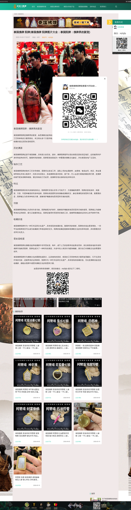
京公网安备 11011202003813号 (85, 497)
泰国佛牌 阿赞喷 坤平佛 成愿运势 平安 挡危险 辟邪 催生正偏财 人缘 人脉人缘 (24, 389)
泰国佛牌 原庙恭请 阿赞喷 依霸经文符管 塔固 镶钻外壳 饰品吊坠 (75, 389)
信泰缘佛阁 (64, 490)
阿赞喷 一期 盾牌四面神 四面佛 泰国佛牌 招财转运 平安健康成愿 (75, 350)
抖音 (96, 158)
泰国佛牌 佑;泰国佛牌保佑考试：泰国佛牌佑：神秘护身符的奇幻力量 (69, 309)
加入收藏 (128, 1)
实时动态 (97, 6)
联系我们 (107, 6)
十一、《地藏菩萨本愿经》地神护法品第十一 (110, 236)
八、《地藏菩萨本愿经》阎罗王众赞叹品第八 (96, 285)
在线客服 (119, 27)
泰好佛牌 (44, 490)
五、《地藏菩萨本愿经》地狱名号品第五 (110, 285)
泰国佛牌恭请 (45, 6)
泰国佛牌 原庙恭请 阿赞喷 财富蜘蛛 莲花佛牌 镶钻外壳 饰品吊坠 (24, 428)
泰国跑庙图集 (87, 6)
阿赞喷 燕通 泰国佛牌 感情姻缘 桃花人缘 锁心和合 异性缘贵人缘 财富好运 (24, 467)
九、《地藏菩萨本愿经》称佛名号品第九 (110, 310)
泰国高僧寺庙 (98, 493)
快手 (110, 158)
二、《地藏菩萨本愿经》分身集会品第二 (96, 310)
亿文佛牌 (25, 490)
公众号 (110, 174)
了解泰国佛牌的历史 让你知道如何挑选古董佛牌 (109, 142)
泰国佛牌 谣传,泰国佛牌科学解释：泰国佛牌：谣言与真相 (31, 309)
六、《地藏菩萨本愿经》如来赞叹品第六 (110, 260)
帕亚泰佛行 (54, 490)
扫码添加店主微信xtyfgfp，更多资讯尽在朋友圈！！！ (79, 139)
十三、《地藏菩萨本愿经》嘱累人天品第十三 (96, 236)
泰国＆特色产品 (73, 6)
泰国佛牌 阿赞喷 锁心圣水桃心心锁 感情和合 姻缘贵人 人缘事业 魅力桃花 (49, 350)
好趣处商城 (75, 490)
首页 (37, 6)
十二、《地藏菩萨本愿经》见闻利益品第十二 (110, 211)
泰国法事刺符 (59, 6)
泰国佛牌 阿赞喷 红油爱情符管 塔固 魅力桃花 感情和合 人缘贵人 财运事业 (49, 428)
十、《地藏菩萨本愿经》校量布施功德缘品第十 (96, 260)
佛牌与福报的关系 (108, 104)
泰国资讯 (21, 14)
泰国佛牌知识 (86, 493)
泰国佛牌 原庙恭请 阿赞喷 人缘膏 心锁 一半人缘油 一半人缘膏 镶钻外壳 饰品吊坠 (24, 350)
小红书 (96, 174)
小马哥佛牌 (34, 490)
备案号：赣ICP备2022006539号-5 (61, 497)
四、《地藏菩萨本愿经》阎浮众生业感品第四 (96, 211)
